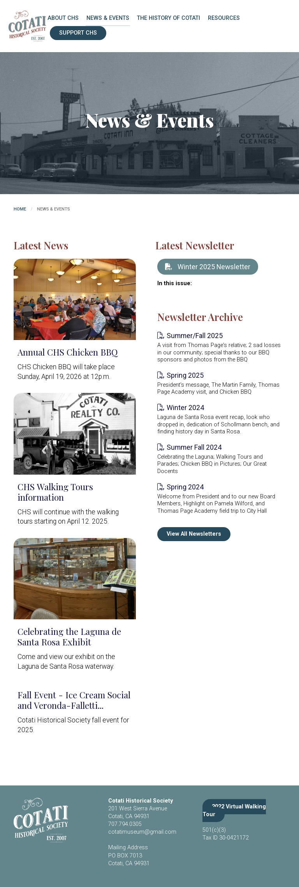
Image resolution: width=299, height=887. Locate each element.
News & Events (107, 18)
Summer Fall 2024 (194, 447)
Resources (224, 18)
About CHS (63, 18)
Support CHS (78, 33)
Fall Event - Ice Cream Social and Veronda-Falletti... (74, 700)
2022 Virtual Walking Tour (234, 810)
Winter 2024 (185, 407)
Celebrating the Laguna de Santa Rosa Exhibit (69, 637)
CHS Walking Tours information (55, 492)
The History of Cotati (168, 18)
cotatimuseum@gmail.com (142, 832)
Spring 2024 (185, 487)
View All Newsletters (194, 534)
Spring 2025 (185, 375)
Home (20, 209)
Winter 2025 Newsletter (207, 267)
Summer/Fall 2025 (195, 335)
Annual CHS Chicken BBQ (68, 352)
